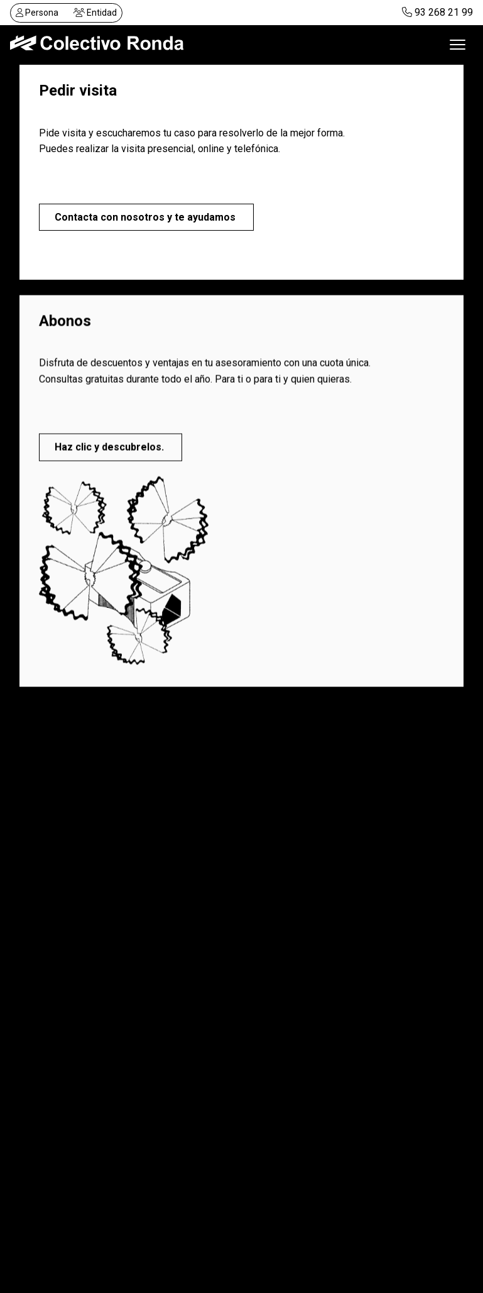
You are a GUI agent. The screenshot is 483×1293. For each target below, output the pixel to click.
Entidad (95, 13)
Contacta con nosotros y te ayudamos (146, 217)
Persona (37, 13)
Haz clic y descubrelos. (110, 448)
